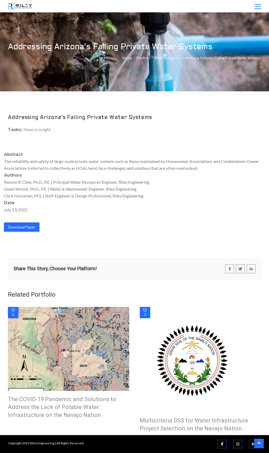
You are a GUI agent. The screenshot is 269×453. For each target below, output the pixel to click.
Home (127, 58)
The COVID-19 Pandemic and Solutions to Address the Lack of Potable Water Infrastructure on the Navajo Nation (62, 407)
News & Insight (166, 58)
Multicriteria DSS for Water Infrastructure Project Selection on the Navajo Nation (194, 424)
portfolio (143, 58)
